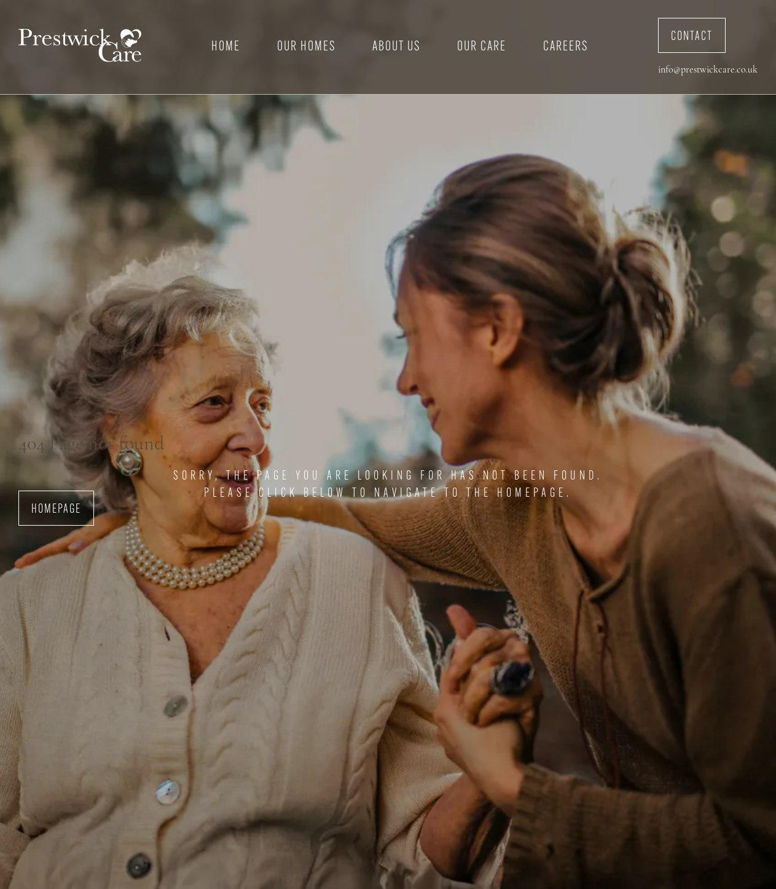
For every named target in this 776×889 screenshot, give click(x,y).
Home (225, 47)
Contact (692, 37)
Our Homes (306, 47)
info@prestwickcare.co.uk (708, 70)
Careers (565, 47)
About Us (396, 47)
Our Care (481, 47)
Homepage (56, 510)
